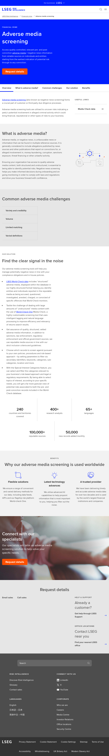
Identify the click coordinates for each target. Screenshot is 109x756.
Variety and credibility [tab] (16, 210)
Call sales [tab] (22, 597)
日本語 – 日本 (16, 709)
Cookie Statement (48, 741)
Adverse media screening (14, 99)
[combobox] (51, 663)
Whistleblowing (42, 751)
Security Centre (64, 729)
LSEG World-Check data (17, 281)
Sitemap (83, 741)
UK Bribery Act (60, 751)
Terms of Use (98, 741)
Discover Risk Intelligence (22, 680)
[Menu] (105, 9)
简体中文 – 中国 (17, 714)
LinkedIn (62, 680)
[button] (31, 674)
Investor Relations (65, 719)
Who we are (62, 705)
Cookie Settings (68, 741)
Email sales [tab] (7, 597)
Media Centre (63, 714)
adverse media (19, 52)
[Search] (100, 9)
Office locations (64, 724)
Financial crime (27, 16)
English (13, 705)
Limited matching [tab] (14, 227)
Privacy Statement (27, 741)
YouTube (62, 689)
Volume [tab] (9, 218)
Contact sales (16, 689)
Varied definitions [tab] (14, 235)
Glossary (13, 684)
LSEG (60, 3)
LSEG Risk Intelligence (10, 16)
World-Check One (24, 311)
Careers (60, 709)
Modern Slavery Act (80, 751)
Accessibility (25, 751)
